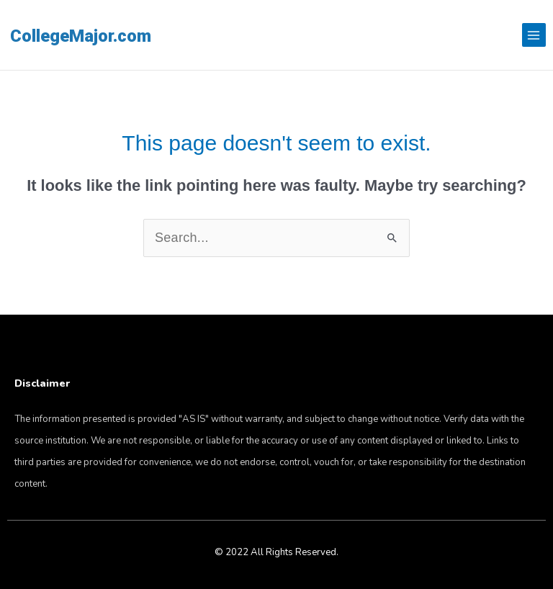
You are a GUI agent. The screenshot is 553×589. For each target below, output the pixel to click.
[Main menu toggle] (534, 35)
